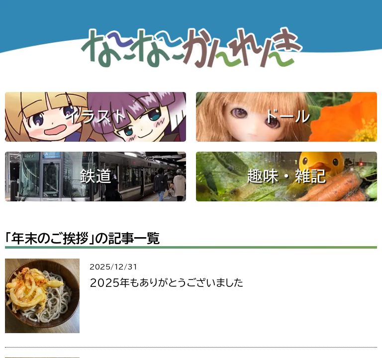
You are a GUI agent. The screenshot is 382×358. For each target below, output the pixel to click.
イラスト (95, 116)
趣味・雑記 (286, 176)
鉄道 (95, 176)
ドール (286, 116)
